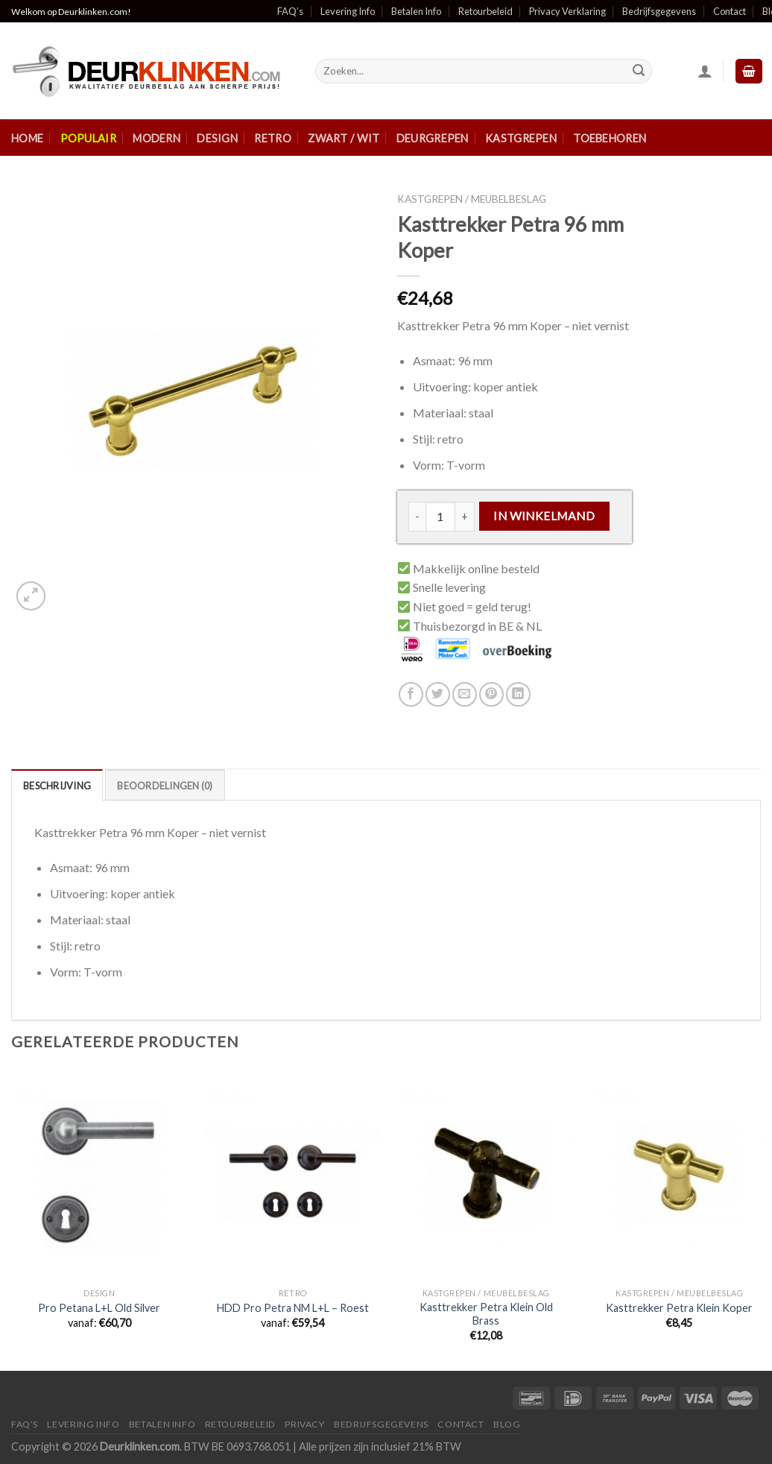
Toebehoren (609, 138)
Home (27, 138)
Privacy (304, 1424)
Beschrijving (57, 786)
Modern (156, 138)
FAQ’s (290, 11)
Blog (506, 1424)
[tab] (57, 785)
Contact (729, 11)
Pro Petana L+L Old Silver (99, 1307)
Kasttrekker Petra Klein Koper (679, 1307)
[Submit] (638, 71)
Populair (88, 138)
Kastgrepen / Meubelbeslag (471, 199)
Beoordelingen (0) (164, 786)
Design (217, 138)
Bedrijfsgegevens (659, 11)
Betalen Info (416, 11)
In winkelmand (544, 516)
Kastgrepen (521, 138)
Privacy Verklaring (567, 11)
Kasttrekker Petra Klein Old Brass (486, 1314)
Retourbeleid (485, 11)
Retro (272, 138)
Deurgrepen (432, 138)
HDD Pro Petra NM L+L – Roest (293, 1307)
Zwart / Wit (343, 138)
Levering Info (347, 11)
